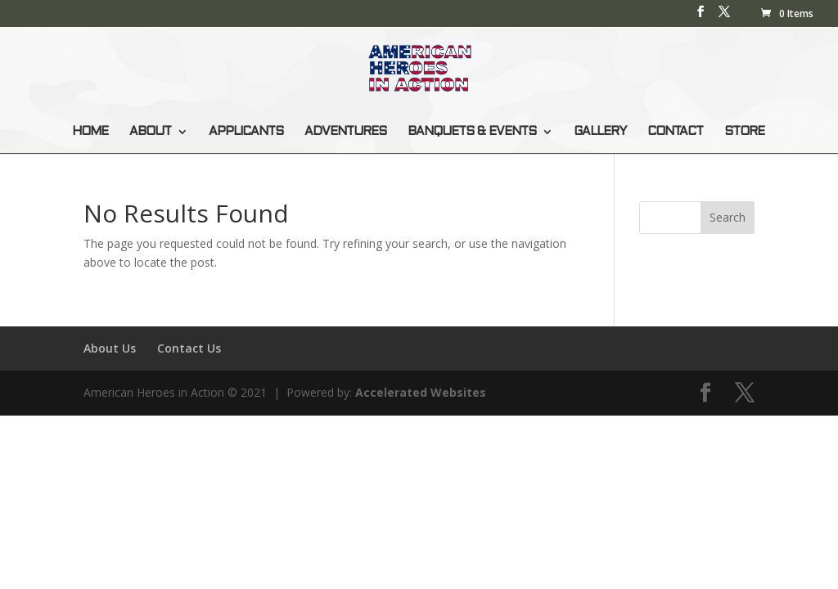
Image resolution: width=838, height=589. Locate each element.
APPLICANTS (246, 131)
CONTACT (675, 131)
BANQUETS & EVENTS (472, 131)
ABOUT (150, 131)
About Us (109, 348)
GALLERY (600, 131)
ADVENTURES (345, 131)
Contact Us (189, 348)
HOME (90, 131)
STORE (744, 131)
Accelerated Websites (420, 392)
